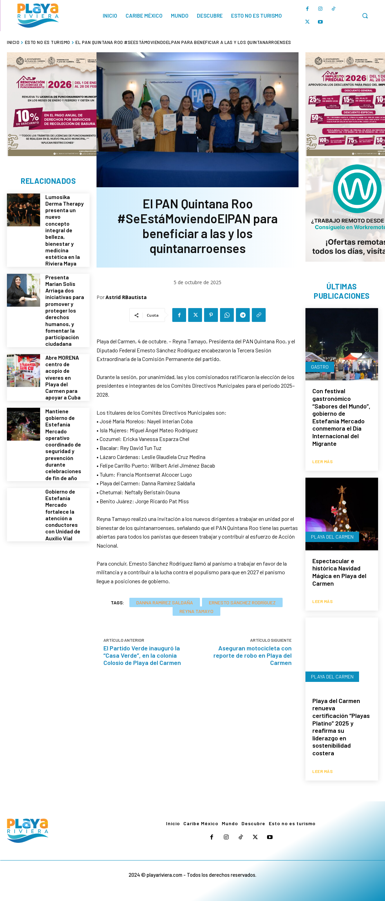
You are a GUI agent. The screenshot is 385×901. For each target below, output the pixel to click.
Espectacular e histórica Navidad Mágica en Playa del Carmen (339, 572)
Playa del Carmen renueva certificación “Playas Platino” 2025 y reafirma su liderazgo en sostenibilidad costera (341, 727)
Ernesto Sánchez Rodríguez (242, 602)
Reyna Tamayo (196, 611)
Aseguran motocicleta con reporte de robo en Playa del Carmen (252, 655)
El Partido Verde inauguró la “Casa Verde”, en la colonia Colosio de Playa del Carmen (142, 655)
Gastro (320, 367)
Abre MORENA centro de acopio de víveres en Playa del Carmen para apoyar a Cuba (63, 376)
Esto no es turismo (47, 42)
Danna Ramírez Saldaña (164, 602)
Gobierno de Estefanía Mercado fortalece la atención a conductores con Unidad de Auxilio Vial (62, 513)
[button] (365, 15)
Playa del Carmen (332, 537)
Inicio (13, 42)
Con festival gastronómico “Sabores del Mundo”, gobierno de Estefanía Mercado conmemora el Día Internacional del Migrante (341, 417)
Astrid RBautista (126, 297)
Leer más (322, 461)
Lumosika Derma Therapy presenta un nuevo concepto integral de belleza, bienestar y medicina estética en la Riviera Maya (64, 230)
